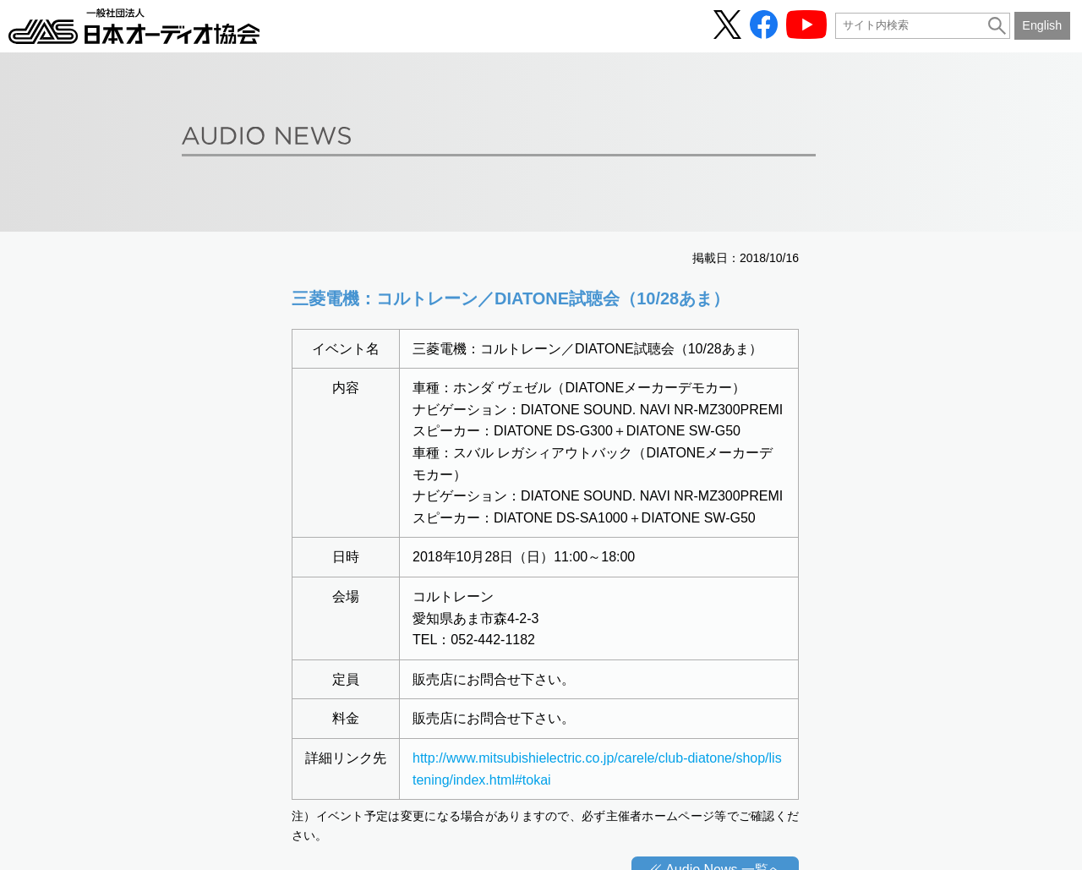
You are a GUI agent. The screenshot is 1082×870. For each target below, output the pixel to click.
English (1042, 25)
